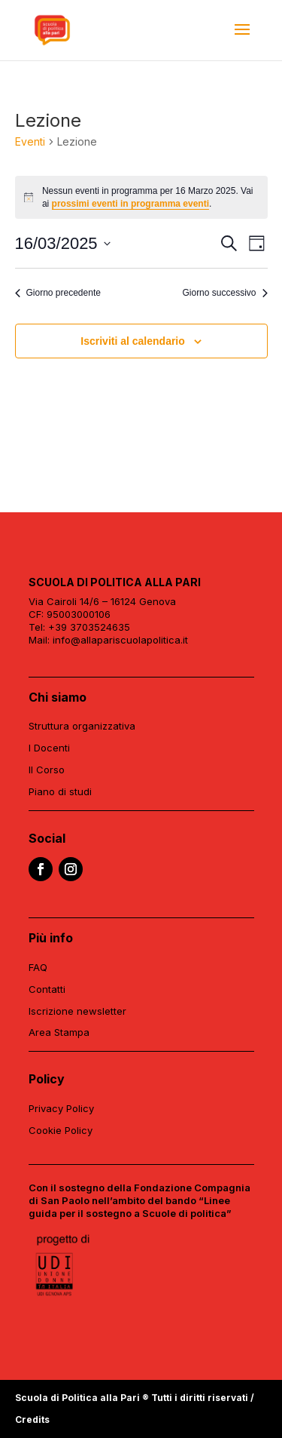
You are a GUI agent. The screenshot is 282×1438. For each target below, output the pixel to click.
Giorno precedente (58, 292)
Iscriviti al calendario (132, 341)
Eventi (30, 141)
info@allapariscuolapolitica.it (120, 640)
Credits (32, 1419)
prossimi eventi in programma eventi (130, 203)
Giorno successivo (224, 292)
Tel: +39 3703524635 (79, 627)
